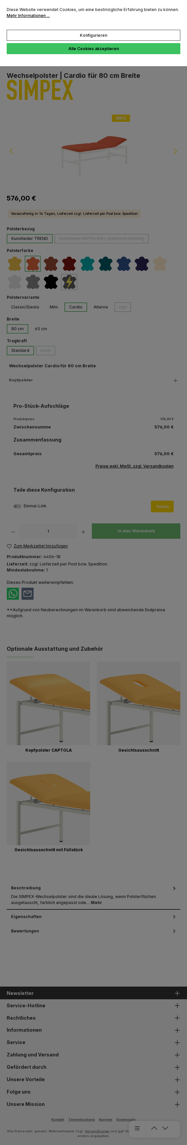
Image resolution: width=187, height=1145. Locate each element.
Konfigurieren (93, 35)
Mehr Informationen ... (28, 15)
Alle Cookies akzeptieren (93, 48)
